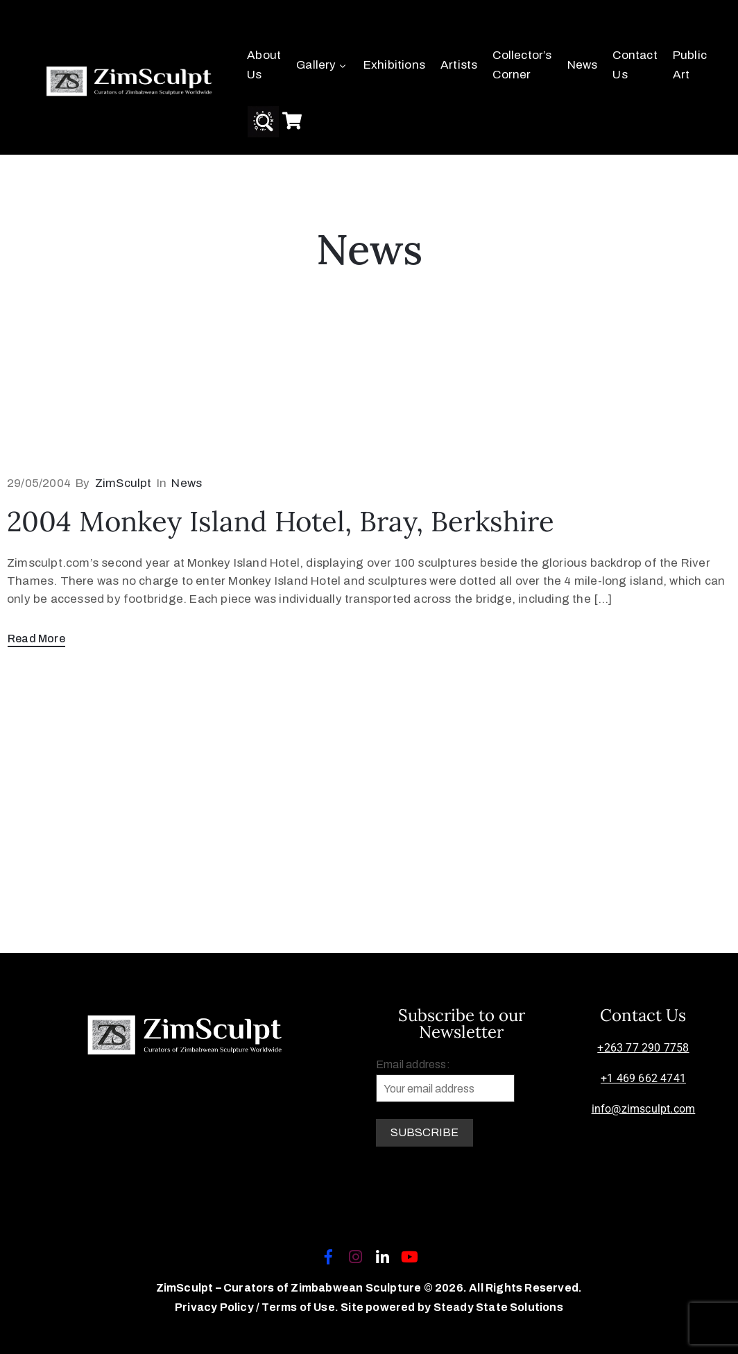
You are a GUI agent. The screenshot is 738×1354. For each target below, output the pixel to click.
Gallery (322, 64)
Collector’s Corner (521, 65)
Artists (458, 64)
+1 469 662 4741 (643, 1078)
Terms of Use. (299, 1307)
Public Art (690, 65)
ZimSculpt (123, 483)
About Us (264, 65)
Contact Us (634, 65)
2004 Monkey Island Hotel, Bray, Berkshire (280, 521)
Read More (36, 638)
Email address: (445, 1080)
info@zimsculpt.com (644, 1108)
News (582, 64)
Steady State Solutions (498, 1307)
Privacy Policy (215, 1307)
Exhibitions (394, 64)
